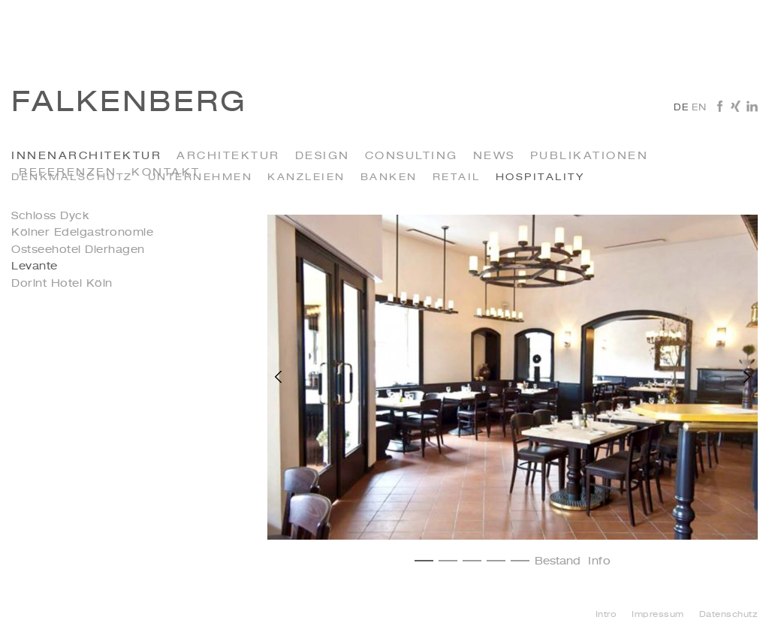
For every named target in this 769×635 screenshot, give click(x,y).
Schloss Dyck (50, 216)
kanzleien (306, 177)
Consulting (411, 156)
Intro (606, 615)
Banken (389, 177)
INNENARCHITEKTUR (86, 156)
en (699, 108)
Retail (457, 177)
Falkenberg (129, 103)
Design (322, 156)
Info (599, 561)
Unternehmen (200, 177)
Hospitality (540, 177)
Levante (34, 266)
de (681, 108)
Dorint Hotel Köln (62, 283)
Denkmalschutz (72, 177)
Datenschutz (728, 615)
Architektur (228, 156)
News (494, 156)
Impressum (658, 615)
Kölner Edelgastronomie (82, 232)
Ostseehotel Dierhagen (78, 250)
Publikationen (589, 156)
